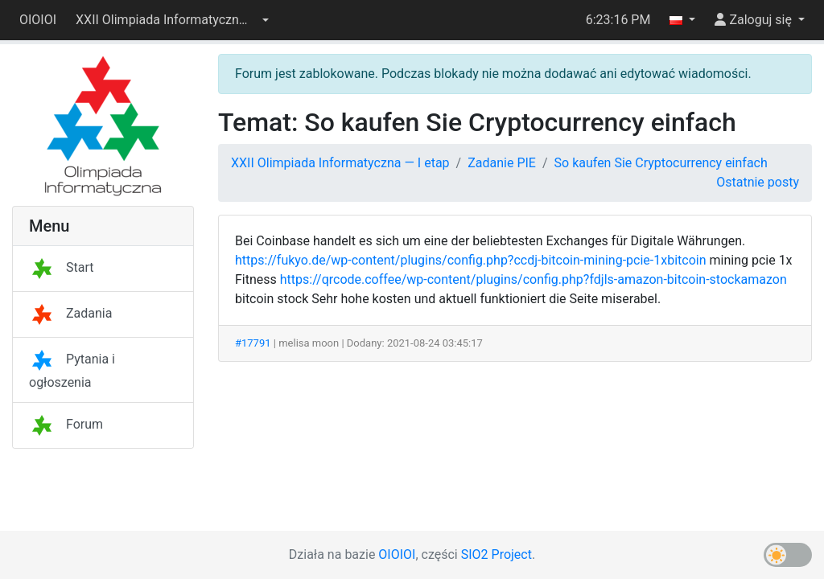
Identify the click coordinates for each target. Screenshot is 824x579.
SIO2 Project (496, 554)
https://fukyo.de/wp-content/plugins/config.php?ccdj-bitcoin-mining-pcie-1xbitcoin (471, 260)
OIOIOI (37, 19)
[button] (172, 20)
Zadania (70, 313)
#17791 (253, 343)
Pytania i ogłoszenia (72, 370)
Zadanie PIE (502, 162)
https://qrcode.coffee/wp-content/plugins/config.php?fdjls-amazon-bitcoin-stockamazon (533, 279)
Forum (66, 424)
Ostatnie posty (757, 182)
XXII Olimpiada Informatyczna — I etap (340, 162)
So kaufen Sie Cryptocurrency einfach (661, 162)
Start (61, 267)
